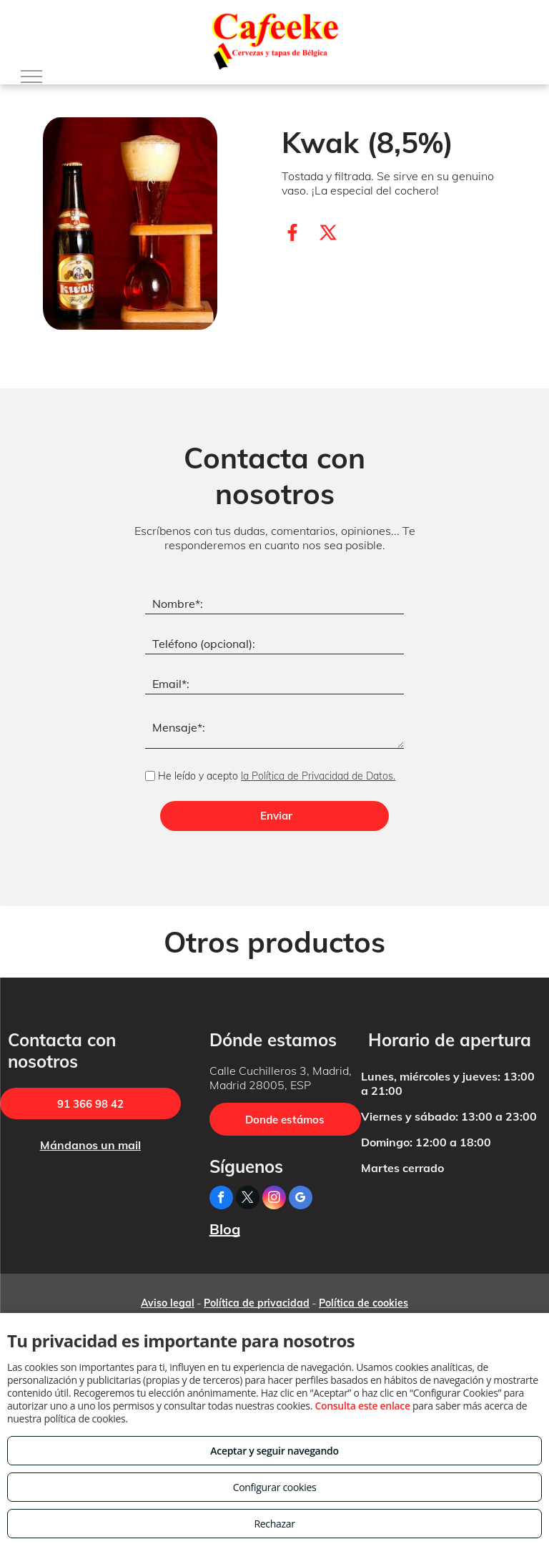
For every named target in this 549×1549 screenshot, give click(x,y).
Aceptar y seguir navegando (274, 1450)
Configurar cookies (275, 1487)
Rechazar (274, 1523)
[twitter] (247, 1199)
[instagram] (274, 1199)
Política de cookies (363, 1303)
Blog (224, 1229)
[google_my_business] (300, 1199)
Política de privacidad (257, 1303)
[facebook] (221, 1199)
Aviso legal (167, 1303)
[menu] (31, 76)
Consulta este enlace (362, 1405)
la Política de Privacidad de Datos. (318, 775)
